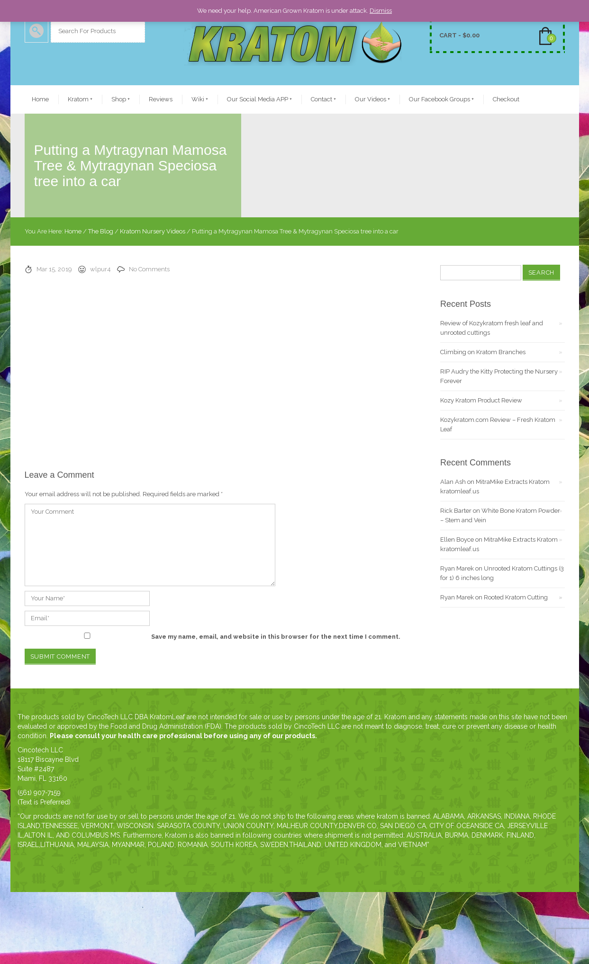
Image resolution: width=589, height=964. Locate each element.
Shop (120, 99)
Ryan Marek (457, 568)
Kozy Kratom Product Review (481, 400)
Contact (323, 99)
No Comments (149, 269)
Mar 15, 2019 (54, 269)
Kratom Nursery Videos (152, 231)
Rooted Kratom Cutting (516, 597)
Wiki (199, 99)
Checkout (506, 99)
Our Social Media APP (259, 99)
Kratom (80, 99)
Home (40, 99)
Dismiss (381, 10)
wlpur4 (100, 269)
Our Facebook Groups (441, 99)
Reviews (160, 99)
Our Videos (372, 99)
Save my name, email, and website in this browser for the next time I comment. (275, 636)
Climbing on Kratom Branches (483, 352)
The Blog (100, 231)
